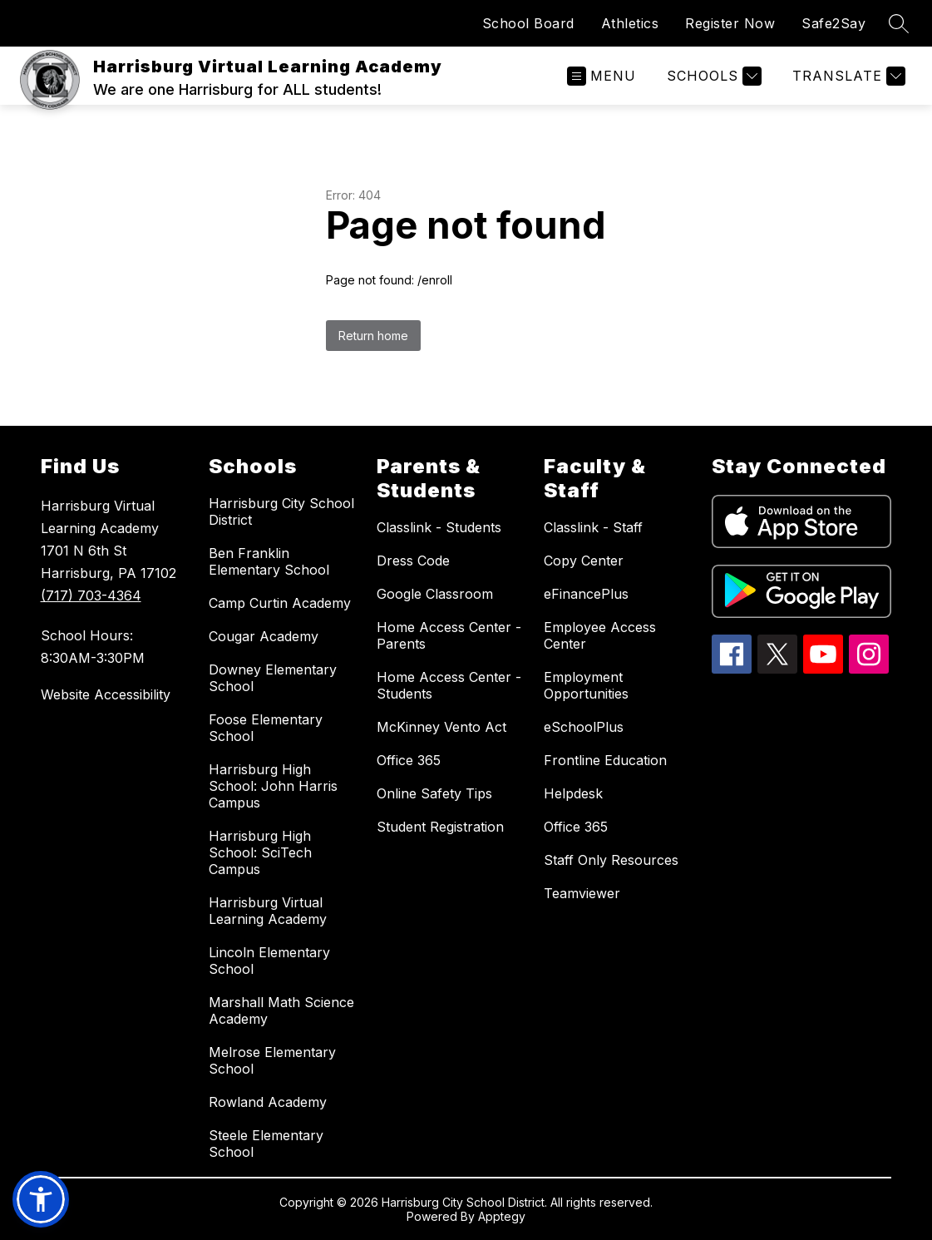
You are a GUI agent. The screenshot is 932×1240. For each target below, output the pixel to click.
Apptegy (501, 1216)
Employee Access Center (600, 635)
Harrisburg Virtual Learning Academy (268, 910)
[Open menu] (601, 76)
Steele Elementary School (266, 1143)
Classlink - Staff (593, 527)
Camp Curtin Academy (280, 603)
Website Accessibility (105, 694)
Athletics (630, 23)
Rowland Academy (268, 1102)
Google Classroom (435, 593)
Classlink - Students (439, 527)
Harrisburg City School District (281, 511)
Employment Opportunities (586, 685)
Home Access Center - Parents (449, 635)
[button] (41, 1199)
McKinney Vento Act (441, 727)
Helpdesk (573, 793)
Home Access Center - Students (449, 685)
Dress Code (413, 560)
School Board (528, 23)
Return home (373, 336)
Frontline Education (605, 760)
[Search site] (899, 23)
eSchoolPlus (584, 727)
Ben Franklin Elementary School (269, 561)
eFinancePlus (586, 593)
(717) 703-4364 (91, 595)
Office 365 (409, 760)
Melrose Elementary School (272, 1060)
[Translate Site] (846, 76)
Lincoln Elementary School (269, 960)
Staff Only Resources (611, 860)
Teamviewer (582, 893)
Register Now (730, 23)
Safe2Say (833, 23)
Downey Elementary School (273, 677)
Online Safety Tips (434, 793)
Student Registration (440, 826)
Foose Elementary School (266, 727)
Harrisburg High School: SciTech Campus (260, 852)
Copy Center (584, 560)
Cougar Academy (263, 636)
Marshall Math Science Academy (281, 1010)
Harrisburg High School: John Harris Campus (273, 786)
